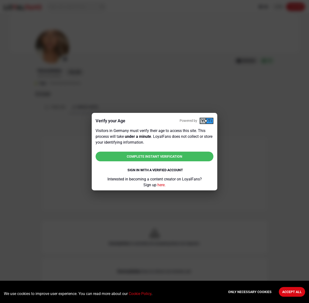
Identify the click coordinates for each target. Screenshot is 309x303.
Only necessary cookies (250, 292)
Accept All (292, 292)
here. (161, 185)
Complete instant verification (154, 156)
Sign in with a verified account (155, 170)
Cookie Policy (140, 293)
